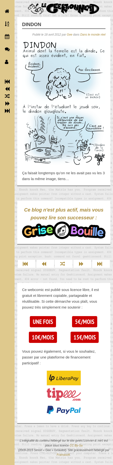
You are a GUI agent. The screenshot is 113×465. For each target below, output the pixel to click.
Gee (70, 34)
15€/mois (84, 337)
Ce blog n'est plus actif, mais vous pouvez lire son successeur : (63, 223)
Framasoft (63, 454)
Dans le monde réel (92, 34)
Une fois (43, 322)
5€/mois (84, 322)
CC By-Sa (76, 445)
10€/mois (43, 337)
